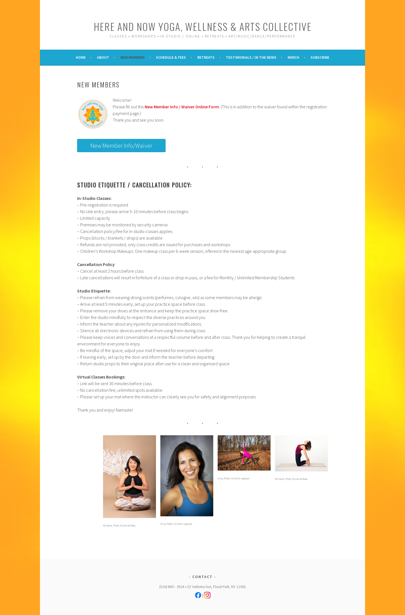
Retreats (206, 57)
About (103, 57)
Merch (293, 57)
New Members (132, 57)
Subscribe (319, 57)
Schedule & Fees (171, 57)
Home (81, 57)
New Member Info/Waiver (121, 145)
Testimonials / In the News (251, 57)
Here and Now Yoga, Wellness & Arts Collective (203, 26)
